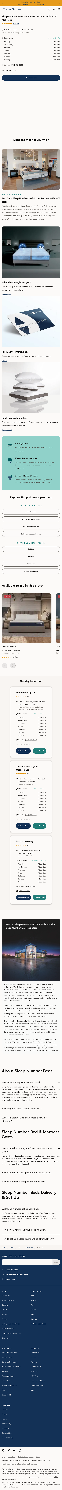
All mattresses (31, 512)
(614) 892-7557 (31, 740)
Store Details (39, 751)
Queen (33, 1310)
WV (19, 1247)
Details (4, 361)
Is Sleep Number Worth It (11, 1367)
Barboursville (29, 1247)
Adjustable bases (31, 571)
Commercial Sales (37, 1385)
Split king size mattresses (31, 534)
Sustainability (7, 1433)
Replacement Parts (38, 1381)
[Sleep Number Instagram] (19, 1450)
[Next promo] (59, 3)
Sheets (4, 1310)
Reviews (5, 1371)
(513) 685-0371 (31, 815)
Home (4, 1247)
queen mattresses (25, 998)
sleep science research (19, 992)
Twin (32, 1295)
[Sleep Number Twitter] (8, 1450)
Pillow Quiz (6, 1381)
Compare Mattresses (9, 1362)
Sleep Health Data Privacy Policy (11, 1460)
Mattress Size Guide (38, 1324)
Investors (5, 1419)
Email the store (10, 70)
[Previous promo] (3, 3)
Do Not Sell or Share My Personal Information (36, 1460)
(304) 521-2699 (17, 65)
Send (56, 1262)
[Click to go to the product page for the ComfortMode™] (26, 618)
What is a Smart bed (9, 1385)
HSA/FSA (34, 1376)
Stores (12, 1247)
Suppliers (5, 1428)
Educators (6, 1338)
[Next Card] (13, 665)
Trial (32, 1390)
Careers (5, 1409)
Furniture (31, 564)
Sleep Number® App (9, 1352)
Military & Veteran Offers (11, 1324)
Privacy (38, 1457)
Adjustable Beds (8, 1300)
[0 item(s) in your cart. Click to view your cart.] (58, 9)
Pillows (31, 556)
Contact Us (35, 1352)
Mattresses (6, 1295)
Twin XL (34, 1300)
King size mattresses (31, 526)
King (32, 1314)
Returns (34, 1362)
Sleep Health (6, 1395)
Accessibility (6, 1424)
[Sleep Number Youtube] (14, 1450)
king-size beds (9, 998)
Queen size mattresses (31, 519)
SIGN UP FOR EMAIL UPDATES (13, 1256)
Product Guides (8, 1376)
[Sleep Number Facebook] (3, 1450)
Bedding (31, 549)
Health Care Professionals (11, 1333)
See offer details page (8, 1464)
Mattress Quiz (7, 1357)
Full (32, 1305)
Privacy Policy (44, 1473)
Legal (3, 1457)
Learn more (19, 451)
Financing (34, 1371)
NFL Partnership (8, 1438)
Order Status (36, 1367)
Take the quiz (7, 430)
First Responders (8, 1328)
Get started (6, 294)
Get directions (31, 78)
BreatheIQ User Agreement (25, 1457)
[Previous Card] (4, 665)
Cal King (34, 1319)
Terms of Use (11, 1457)
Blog (3, 1390)
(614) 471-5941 (30, 886)
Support (34, 1357)
